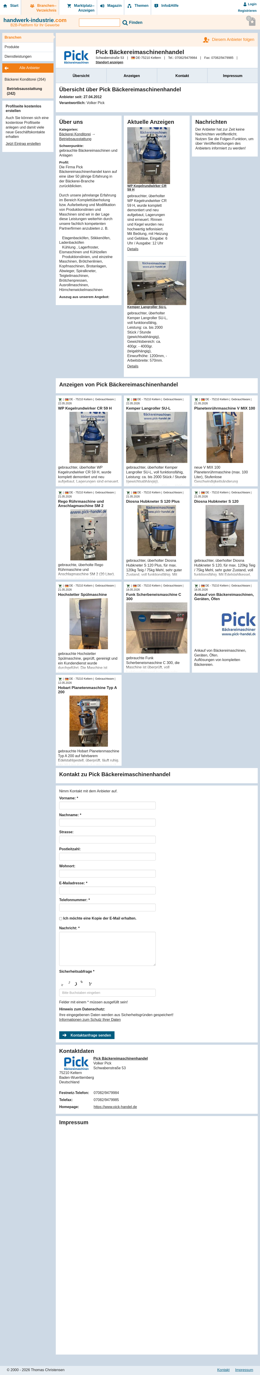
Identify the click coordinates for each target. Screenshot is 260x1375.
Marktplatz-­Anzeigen (80, 8)
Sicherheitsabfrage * (76, 971)
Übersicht (81, 76)
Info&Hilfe (165, 6)
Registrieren (247, 10)
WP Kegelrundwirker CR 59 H (146, 187)
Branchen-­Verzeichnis (42, 8)
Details (132, 249)
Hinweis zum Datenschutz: (82, 1009)
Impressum (232, 76)
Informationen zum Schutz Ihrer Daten (90, 1020)
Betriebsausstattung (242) (24, 91)
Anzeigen (132, 76)
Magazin (110, 6)
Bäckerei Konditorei (75, 134)
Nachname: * (70, 815)
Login (250, 4)
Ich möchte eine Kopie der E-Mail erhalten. (99, 918)
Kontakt (182, 76)
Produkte (12, 47)
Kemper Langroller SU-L (147, 307)
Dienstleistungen (18, 56)
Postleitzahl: (70, 849)
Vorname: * (68, 798)
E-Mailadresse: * (73, 883)
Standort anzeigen (109, 62)
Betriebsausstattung (75, 139)
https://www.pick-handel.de (115, 1107)
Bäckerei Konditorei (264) (25, 79)
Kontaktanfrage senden (91, 1035)
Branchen (13, 37)
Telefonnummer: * (74, 900)
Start (10, 6)
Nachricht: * (69, 928)
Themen (137, 6)
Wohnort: (67, 866)
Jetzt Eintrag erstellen (23, 144)
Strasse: (66, 832)
